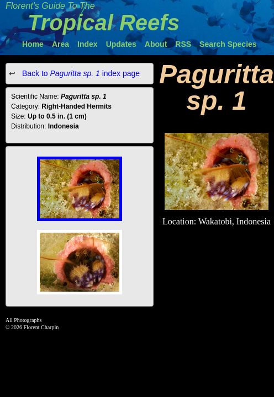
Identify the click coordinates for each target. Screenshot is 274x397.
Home (33, 44)
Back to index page (80, 73)
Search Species (228, 44)
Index (87, 44)
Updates (121, 44)
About (156, 44)
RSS (183, 44)
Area (60, 44)
